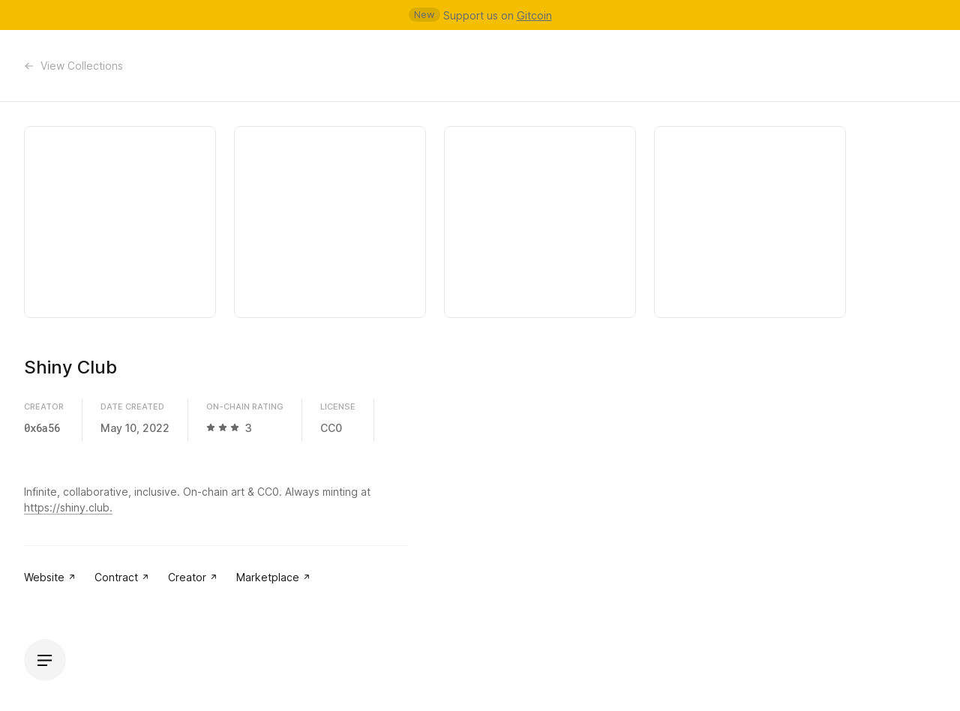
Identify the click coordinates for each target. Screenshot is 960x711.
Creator (193, 577)
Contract (122, 577)
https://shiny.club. (68, 507)
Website (50, 577)
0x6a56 (42, 428)
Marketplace (273, 577)
